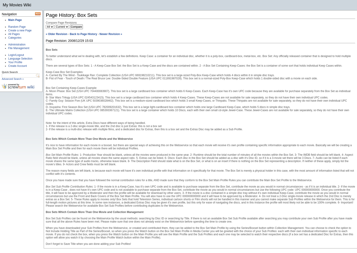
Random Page (17, 26)
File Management (18, 48)
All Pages (14, 34)
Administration (17, 44)
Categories (14, 37)
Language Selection (20, 58)
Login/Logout (16, 55)
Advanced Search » (13, 79)
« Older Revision (56, 34)
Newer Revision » (110, 34)
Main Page (15, 20)
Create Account (17, 66)
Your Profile (15, 62)
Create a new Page (20, 30)
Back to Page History (83, 34)
